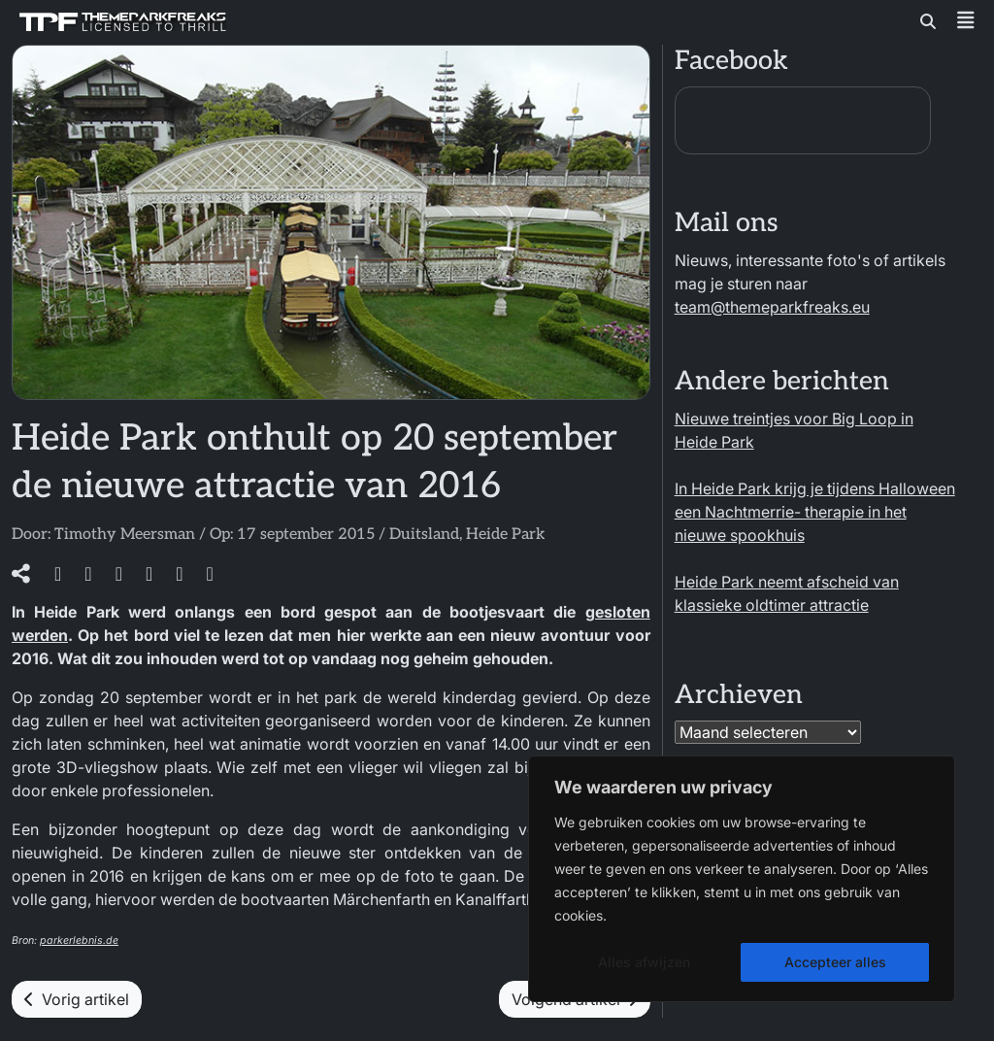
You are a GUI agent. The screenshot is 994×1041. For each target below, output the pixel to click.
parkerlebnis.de (79, 940)
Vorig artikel (76, 999)
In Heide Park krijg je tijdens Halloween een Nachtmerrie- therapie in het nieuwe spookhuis (815, 512)
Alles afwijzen (644, 962)
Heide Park (505, 534)
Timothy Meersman (124, 534)
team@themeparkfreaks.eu (772, 307)
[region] (741, 879)
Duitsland (424, 534)
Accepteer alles (835, 962)
